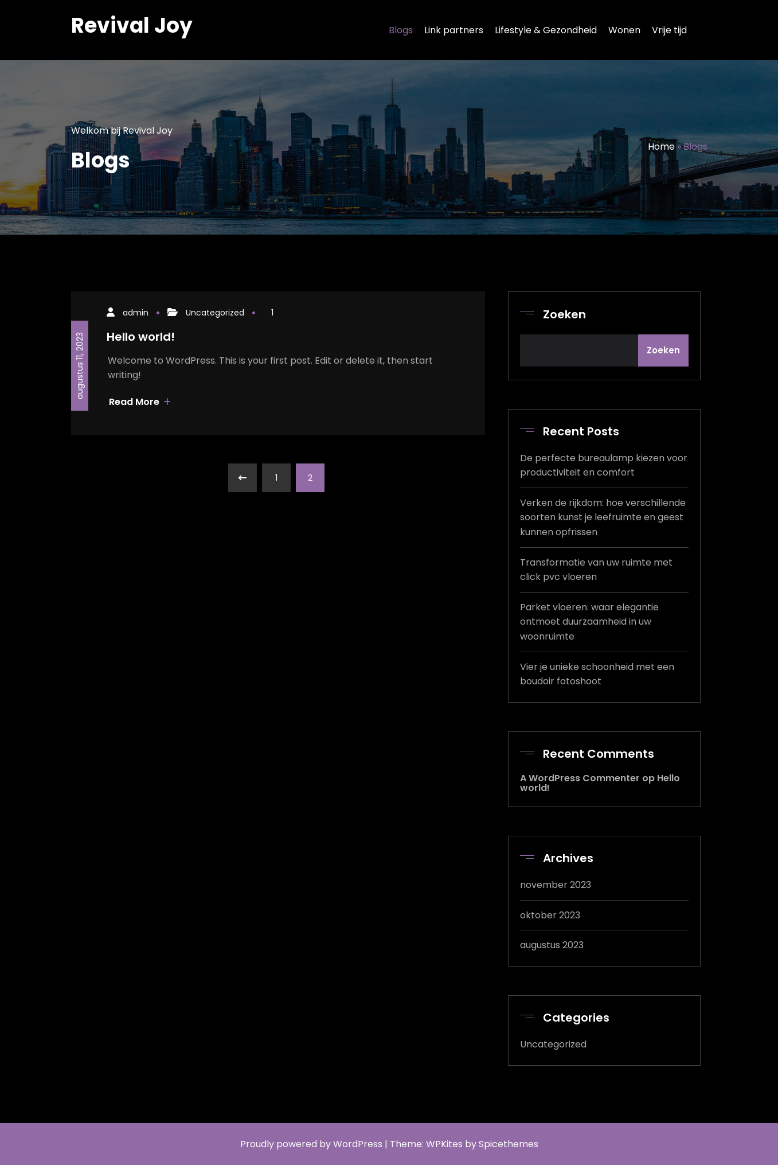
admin (135, 312)
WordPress (357, 1144)
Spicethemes (508, 1144)
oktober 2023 (550, 915)
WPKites (445, 1144)
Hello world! (141, 337)
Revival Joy (132, 25)
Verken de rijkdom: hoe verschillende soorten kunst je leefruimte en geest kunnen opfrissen (603, 517)
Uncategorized (215, 312)
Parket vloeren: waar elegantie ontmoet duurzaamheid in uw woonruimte (589, 622)
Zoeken (564, 314)
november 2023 (555, 884)
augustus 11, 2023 (79, 365)
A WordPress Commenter (580, 778)
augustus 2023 (552, 945)
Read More (140, 401)
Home (661, 146)
